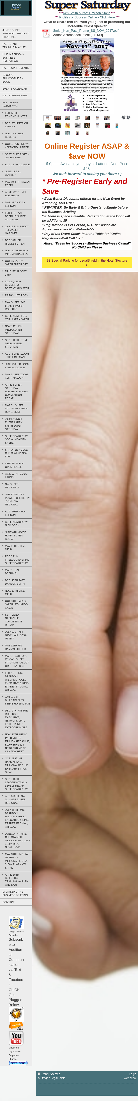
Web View (130, 1077)
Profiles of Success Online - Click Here (87, 17)
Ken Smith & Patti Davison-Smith (86, 13)
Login (132, 1074)
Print (43, 1074)
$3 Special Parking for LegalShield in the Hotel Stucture (87, 260)
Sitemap (55, 1074)
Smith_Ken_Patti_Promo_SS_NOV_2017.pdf (85, 30)
